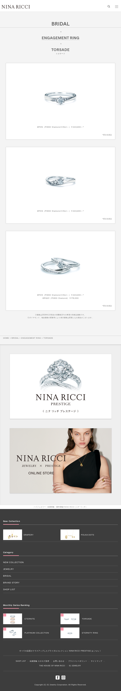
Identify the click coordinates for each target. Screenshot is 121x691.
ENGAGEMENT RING (60, 38)
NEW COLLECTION (13, 562)
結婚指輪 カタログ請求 (39, 661)
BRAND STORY (11, 582)
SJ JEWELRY (75, 666)
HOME (6, 338)
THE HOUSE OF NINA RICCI (52, 666)
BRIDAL (61, 23)
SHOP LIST (9, 589)
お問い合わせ (58, 661)
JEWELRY (8, 569)
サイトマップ (96, 661)
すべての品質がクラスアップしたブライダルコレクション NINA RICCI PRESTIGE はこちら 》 (60, 651)
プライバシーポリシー (77, 661)
